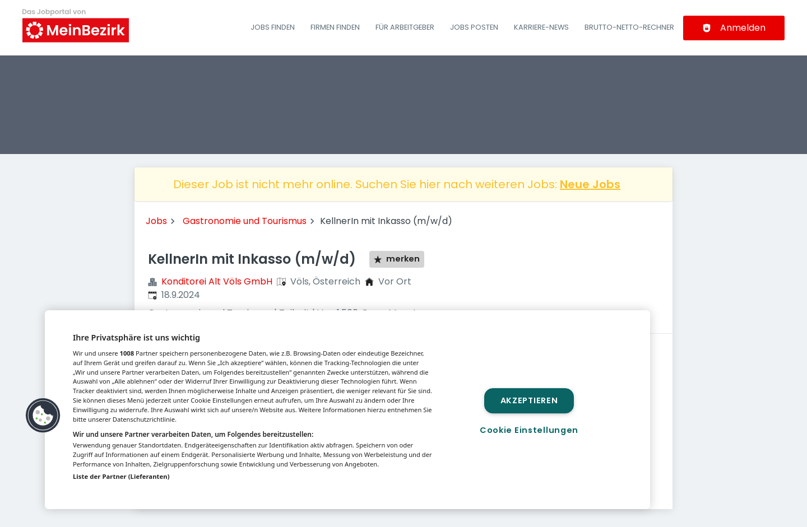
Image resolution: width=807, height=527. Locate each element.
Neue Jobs (590, 184)
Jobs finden (273, 27)
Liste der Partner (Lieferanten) (121, 476)
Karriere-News (541, 27)
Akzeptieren (529, 400)
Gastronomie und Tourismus (245, 220)
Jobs (156, 220)
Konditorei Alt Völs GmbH (216, 281)
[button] (43, 415)
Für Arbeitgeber (404, 27)
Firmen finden (335, 27)
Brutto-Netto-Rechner (629, 27)
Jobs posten (474, 27)
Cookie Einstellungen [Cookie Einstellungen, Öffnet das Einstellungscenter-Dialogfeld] (529, 430)
